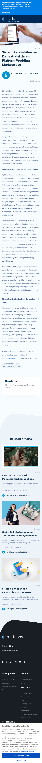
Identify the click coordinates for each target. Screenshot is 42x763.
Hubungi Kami (26, 704)
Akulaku (5, 604)
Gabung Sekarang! (8, 12)
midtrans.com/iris (8, 358)
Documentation (27, 693)
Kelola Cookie (26, 717)
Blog (22, 700)
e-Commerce (8, 364)
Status (23, 707)
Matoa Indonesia (20, 491)
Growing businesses (9, 687)
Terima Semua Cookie (21, 756)
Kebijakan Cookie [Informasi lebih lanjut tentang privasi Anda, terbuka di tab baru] (27, 751)
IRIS (17, 364)
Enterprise (5, 690)
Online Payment (26, 680)
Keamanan (25, 711)
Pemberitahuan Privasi (29, 714)
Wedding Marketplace (12, 366)
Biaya (23, 683)
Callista (5, 547)
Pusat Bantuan (26, 697)
